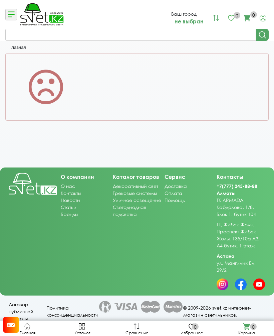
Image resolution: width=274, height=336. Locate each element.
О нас (68, 186)
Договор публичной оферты (21, 298)
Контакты (71, 193)
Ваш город (184, 14)
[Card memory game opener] (11, 325)
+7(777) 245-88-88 (237, 186)
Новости (70, 200)
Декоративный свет (135, 186)
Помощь (175, 200)
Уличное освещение (137, 200)
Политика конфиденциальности (72, 298)
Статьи (68, 207)
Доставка (176, 186)
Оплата (173, 193)
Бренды (69, 214)
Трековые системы (135, 193)
